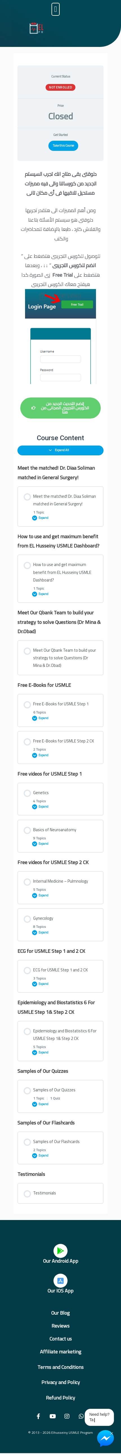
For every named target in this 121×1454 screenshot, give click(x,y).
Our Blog (60, 1312)
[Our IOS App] (60, 1281)
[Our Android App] (60, 1251)
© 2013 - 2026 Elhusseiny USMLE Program (60, 1432)
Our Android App (60, 1261)
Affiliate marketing (60, 1351)
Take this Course (63, 145)
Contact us (61, 1338)
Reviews (60, 1325)
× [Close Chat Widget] (111, 1433)
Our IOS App (60, 1290)
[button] (55, 9)
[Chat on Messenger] (105, 1438)
